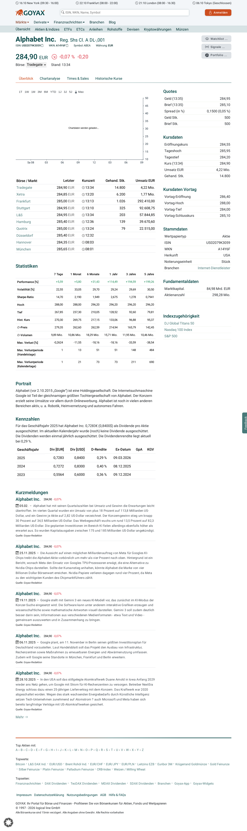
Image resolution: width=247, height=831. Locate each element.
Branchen (97, 22)
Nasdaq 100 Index (178, 330)
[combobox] (124, 12)
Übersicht (23, 29)
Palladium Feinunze (80, 769)
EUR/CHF (96, 764)
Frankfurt (23, 201)
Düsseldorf (24, 235)
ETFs (68, 29)
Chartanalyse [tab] (50, 78)
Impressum (24, 795)
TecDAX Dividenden (84, 783)
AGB (103, 795)
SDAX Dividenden (142, 783)
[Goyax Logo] (30, 12)
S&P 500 (170, 336)
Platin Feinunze (53, 769)
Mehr (22, 717)
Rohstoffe (114, 29)
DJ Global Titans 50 (179, 323)
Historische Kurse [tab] (108, 78)
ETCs (80, 29)
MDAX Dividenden (113, 783)
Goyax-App (181, 783)
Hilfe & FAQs (117, 795)
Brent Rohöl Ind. (76, 764)
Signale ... (215, 47)
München (23, 249)
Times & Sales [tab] (78, 78)
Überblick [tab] (26, 78)
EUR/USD (55, 764)
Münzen (182, 29)
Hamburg (23, 222)
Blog (112, 22)
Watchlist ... (216, 39)
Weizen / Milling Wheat (129, 769)
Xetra (20, 194)
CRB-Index (104, 769)
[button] (8, 822)
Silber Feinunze (29, 769)
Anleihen (96, 29)
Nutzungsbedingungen (82, 795)
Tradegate (24, 188)
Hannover (23, 242)
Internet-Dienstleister (214, 268)
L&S (19, 215)
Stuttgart (23, 208)
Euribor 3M (164, 764)
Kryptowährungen (157, 29)
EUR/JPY (112, 764)
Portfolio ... (216, 55)
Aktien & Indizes (47, 29)
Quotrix (21, 229)
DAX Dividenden (56, 783)
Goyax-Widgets (203, 783)
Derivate (40, 22)
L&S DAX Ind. (37, 764)
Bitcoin (20, 764)
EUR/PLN (128, 764)
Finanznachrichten (68, 22)
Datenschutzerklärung (49, 795)
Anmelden (218, 12)
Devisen (133, 29)
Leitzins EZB (145, 764)
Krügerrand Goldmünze (191, 764)
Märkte (21, 22)
